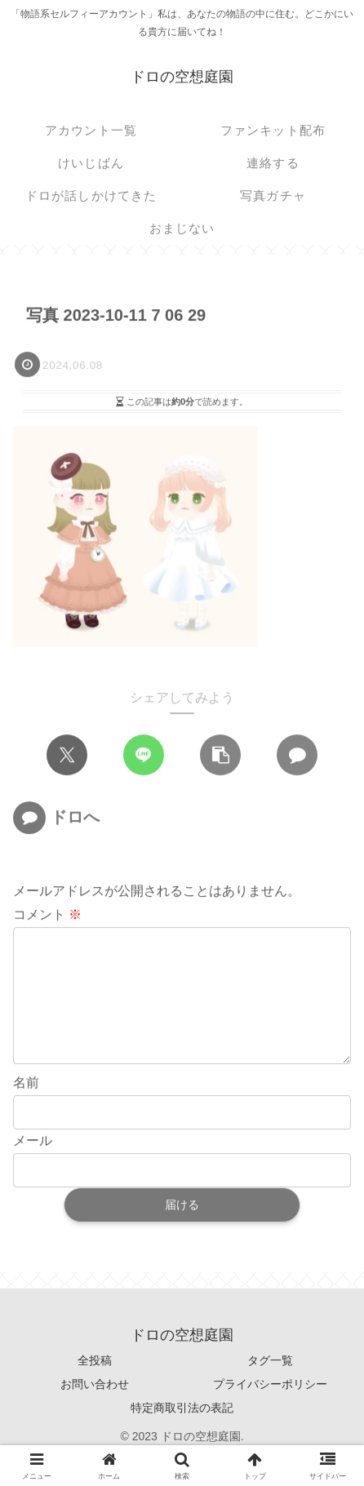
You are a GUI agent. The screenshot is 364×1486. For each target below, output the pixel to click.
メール (32, 1167)
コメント (47, 915)
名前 (26, 1109)
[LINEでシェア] (143, 755)
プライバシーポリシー (270, 1410)
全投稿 (95, 1386)
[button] (220, 755)
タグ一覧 (270, 1386)
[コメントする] (297, 755)
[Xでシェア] (67, 755)
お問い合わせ (94, 1410)
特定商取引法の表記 (182, 1433)
